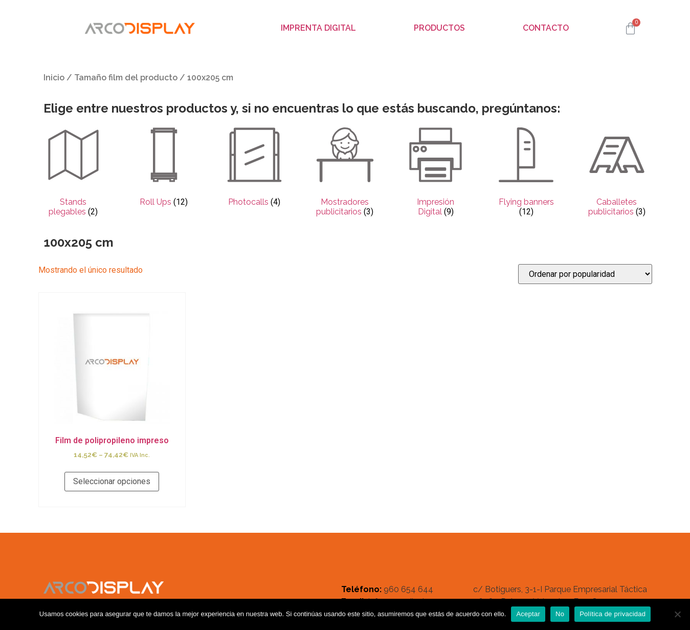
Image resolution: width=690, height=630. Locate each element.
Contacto (546, 28)
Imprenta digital (318, 28)
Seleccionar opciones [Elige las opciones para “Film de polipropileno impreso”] (111, 481)
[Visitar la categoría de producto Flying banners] (526, 173)
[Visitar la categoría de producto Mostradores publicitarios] (345, 173)
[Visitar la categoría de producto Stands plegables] (73, 173)
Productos (439, 28)
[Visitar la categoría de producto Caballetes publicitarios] (617, 173)
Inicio (53, 77)
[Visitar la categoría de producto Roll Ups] (164, 168)
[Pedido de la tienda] (585, 274)
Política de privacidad (613, 614)
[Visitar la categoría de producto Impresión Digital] (435, 173)
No (559, 614)
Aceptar (528, 614)
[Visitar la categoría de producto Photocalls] (254, 168)
